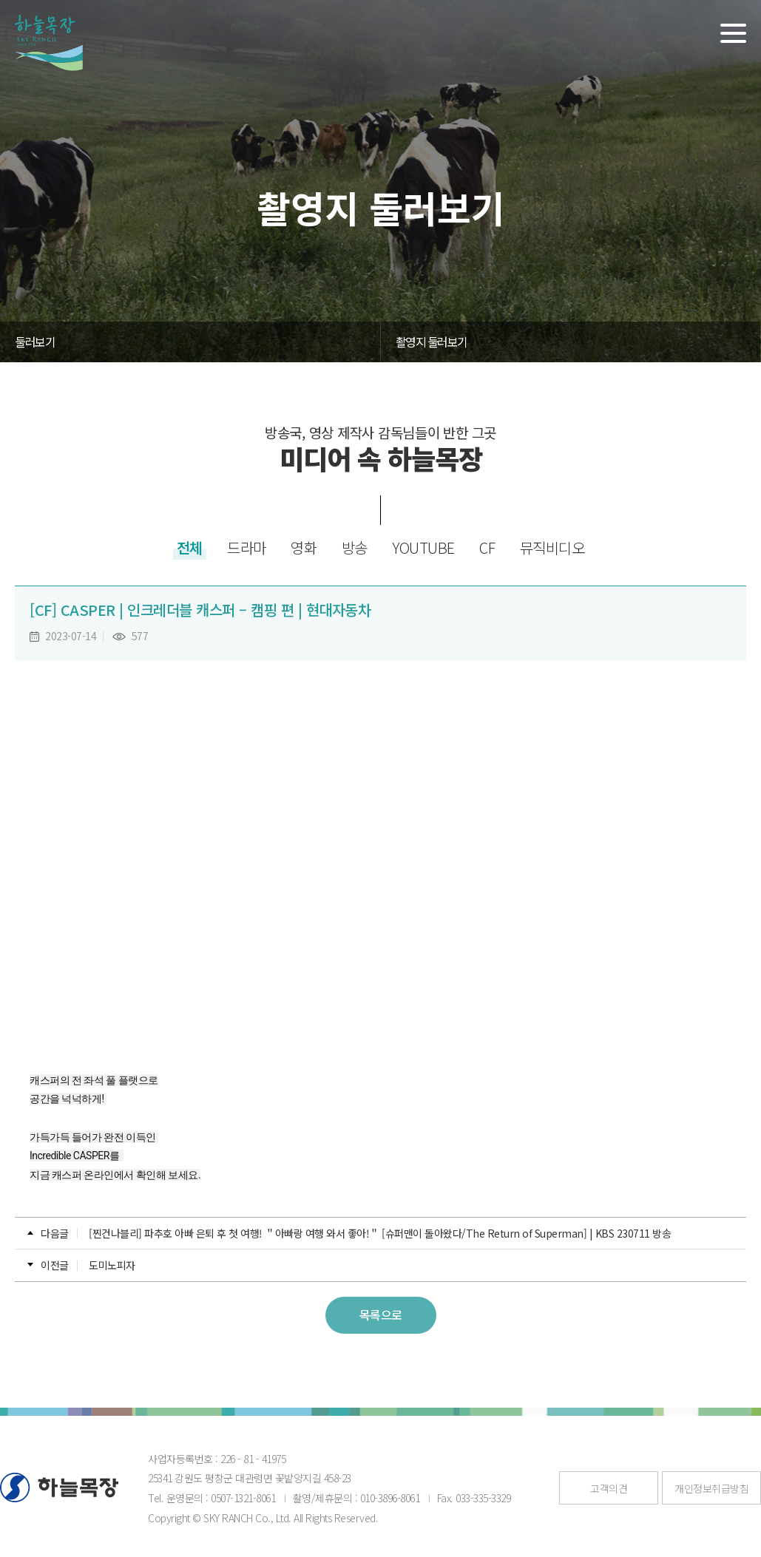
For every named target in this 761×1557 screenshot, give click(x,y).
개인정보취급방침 (711, 1488)
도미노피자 (112, 1265)
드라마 (246, 547)
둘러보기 (35, 341)
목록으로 (380, 1314)
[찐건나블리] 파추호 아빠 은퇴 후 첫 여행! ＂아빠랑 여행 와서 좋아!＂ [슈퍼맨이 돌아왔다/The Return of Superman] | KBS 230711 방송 (380, 1233)
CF (487, 547)
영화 (304, 547)
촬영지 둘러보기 (431, 341)
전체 (190, 547)
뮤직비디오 (552, 547)
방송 (355, 547)
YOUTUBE (423, 547)
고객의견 (608, 1488)
